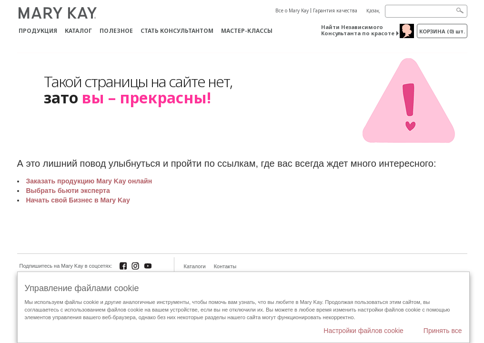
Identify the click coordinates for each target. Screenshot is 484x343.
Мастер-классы (246, 31)
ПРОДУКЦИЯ (38, 31)
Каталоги (195, 266)
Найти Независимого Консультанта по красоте (357, 30)
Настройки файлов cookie (363, 330)
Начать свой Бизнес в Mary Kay (78, 200)
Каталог (78, 31)
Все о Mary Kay (292, 10)
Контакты (225, 266)
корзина (442, 31)
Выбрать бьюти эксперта (68, 190)
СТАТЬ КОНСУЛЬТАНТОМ (177, 31)
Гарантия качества (335, 10)
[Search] (426, 11)
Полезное (116, 31)
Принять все (443, 330)
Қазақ (373, 10)
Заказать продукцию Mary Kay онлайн (89, 181)
